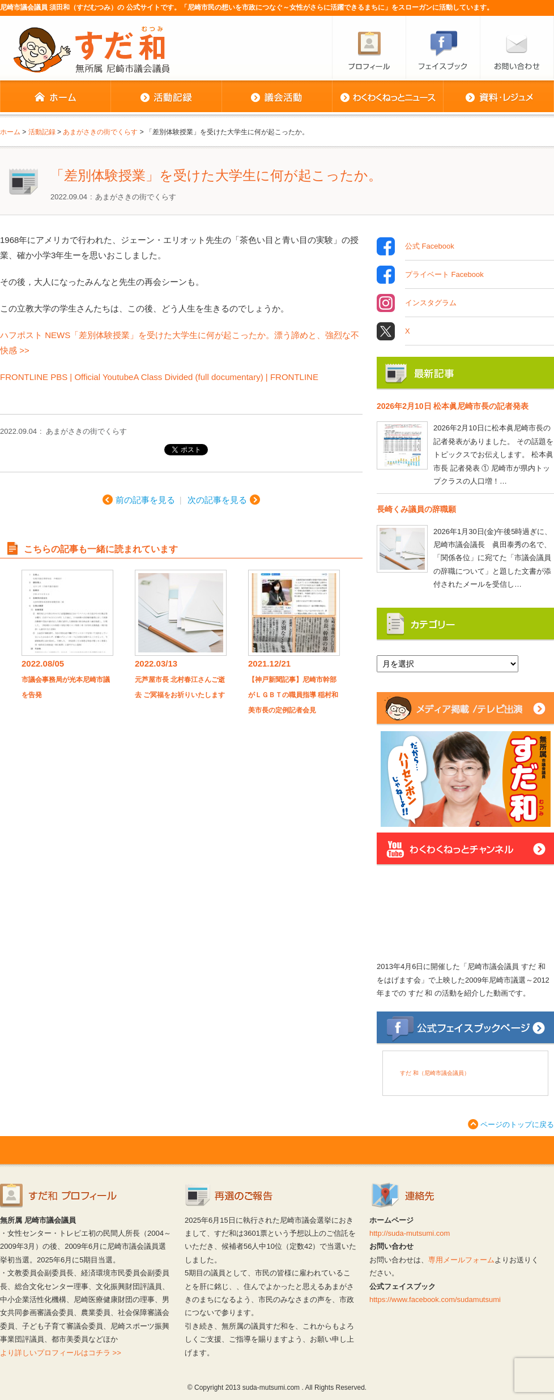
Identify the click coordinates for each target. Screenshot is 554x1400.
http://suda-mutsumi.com (409, 1233)
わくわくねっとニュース (387, 97)
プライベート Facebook (444, 275)
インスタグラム (431, 303)
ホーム (55, 97)
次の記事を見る (217, 500)
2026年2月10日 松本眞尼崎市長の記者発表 (453, 406)
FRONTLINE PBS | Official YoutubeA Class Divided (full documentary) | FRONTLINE (159, 377)
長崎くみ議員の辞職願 (416, 509)
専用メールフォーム (461, 1260)
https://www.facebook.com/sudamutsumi (435, 1299)
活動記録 (165, 97)
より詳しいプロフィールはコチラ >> (60, 1352)
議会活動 (276, 97)
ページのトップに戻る (517, 1124)
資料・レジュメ (498, 97)
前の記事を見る (145, 500)
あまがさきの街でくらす (135, 197)
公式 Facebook (429, 246)
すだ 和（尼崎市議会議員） (435, 1073)
